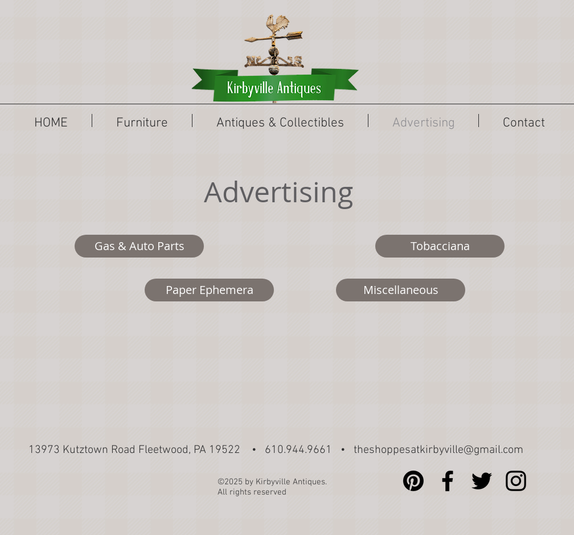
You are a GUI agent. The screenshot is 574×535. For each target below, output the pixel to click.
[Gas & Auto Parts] (139, 246)
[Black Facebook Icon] (447, 481)
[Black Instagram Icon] (516, 481)
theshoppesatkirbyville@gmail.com (438, 450)
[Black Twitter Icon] (481, 481)
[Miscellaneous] (400, 290)
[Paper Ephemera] (209, 290)
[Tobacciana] (440, 246)
